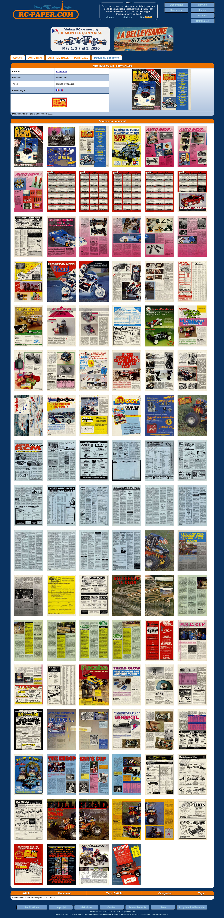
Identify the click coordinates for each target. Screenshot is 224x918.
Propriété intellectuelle (191, 907)
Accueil (17, 57)
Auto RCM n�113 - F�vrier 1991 (68, 57)
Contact (111, 907)
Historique (86, 907)
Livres (202, 10)
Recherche (176, 10)
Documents (176, 4)
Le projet (61, 907)
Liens (163, 907)
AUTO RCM (35, 57)
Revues (202, 4)
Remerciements (137, 907)
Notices (202, 15)
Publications (32, 907)
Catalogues (202, 21)
